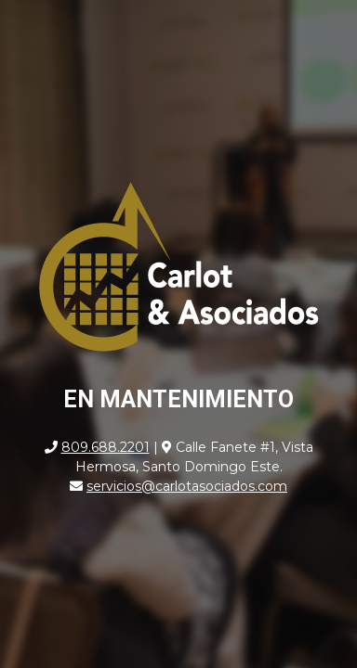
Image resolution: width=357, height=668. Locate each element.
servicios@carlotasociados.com (186, 486)
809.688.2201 (105, 447)
